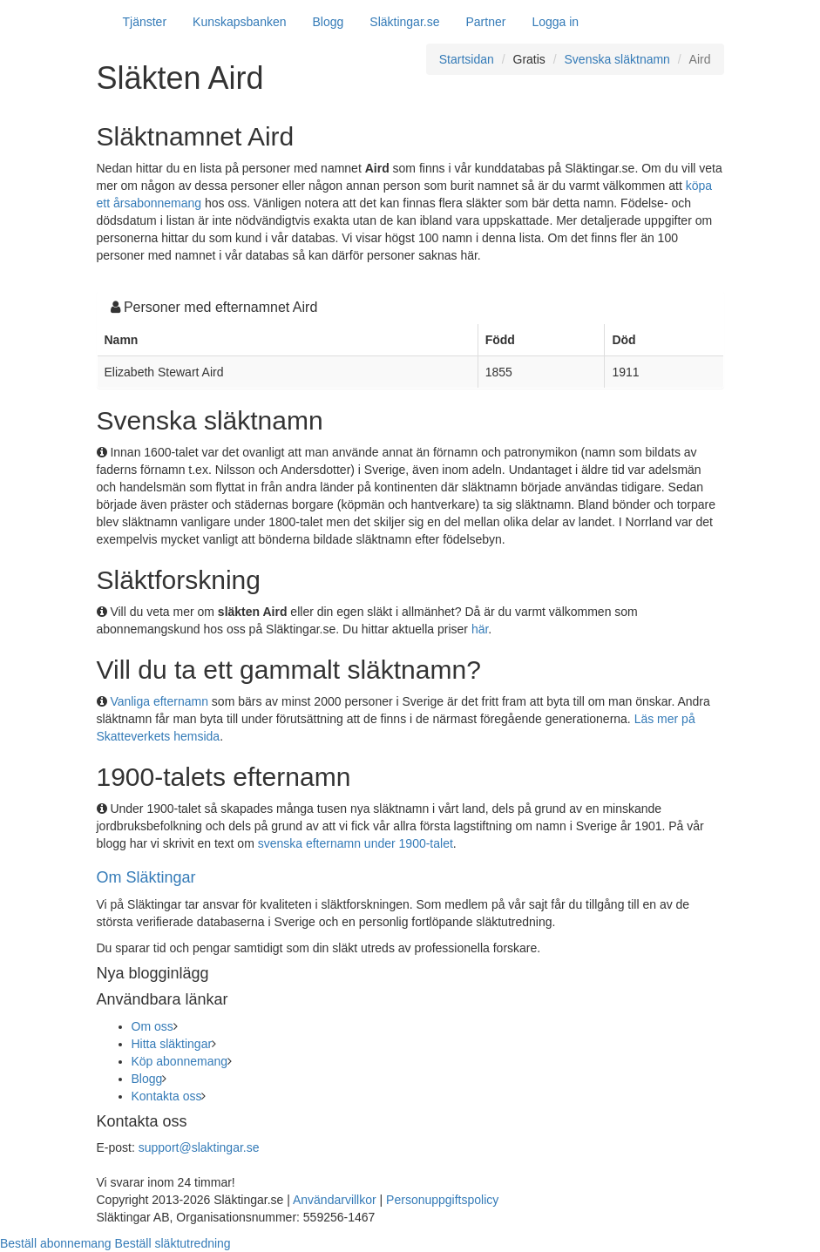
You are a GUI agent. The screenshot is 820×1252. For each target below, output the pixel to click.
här (479, 629)
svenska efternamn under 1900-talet (355, 843)
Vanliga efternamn (159, 701)
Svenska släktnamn (617, 59)
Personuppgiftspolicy (442, 1200)
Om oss (152, 1026)
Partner (485, 22)
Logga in (555, 22)
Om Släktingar (146, 877)
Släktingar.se (404, 22)
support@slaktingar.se (199, 1147)
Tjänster (145, 22)
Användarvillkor (334, 1200)
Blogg (328, 22)
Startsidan (466, 59)
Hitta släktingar (172, 1044)
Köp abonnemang (180, 1061)
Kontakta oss (167, 1096)
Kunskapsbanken (239, 22)
